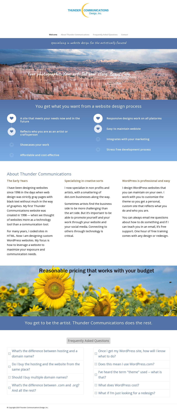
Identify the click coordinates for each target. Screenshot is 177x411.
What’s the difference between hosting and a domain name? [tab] (42, 353)
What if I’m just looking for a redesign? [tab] (125, 393)
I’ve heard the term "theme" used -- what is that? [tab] (128, 374)
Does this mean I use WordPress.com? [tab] (124, 364)
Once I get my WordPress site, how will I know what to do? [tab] (130, 353)
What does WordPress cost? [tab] (117, 385)
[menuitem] (53, 34)
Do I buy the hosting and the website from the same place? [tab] (44, 367)
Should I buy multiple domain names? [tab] (38, 377)
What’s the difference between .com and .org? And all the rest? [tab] (43, 388)
